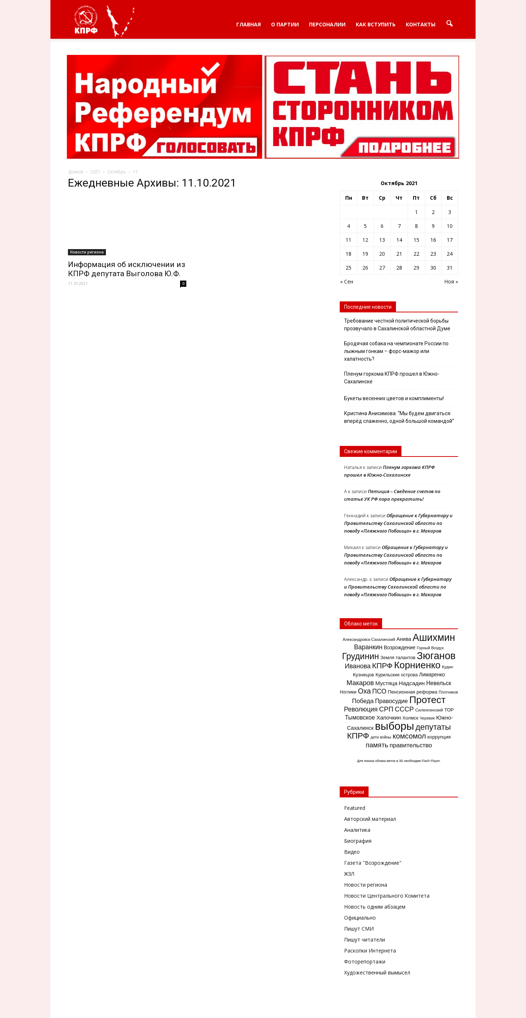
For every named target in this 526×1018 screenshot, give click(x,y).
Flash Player (431, 761)
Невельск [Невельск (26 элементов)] (438, 683)
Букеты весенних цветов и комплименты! (394, 398)
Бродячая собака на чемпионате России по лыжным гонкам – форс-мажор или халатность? (396, 351)
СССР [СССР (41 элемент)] (404, 709)
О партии (285, 24)
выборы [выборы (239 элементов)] (394, 726)
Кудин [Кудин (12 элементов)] (447, 667)
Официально (360, 917)
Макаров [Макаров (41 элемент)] (360, 683)
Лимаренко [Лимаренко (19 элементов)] (432, 674)
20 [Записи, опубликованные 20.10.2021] (382, 253)
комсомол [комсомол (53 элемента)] (409, 736)
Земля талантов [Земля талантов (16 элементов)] (397, 657)
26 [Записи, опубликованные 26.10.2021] (365, 267)
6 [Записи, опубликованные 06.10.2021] (382, 225)
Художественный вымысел (377, 972)
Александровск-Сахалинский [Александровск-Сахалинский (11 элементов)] (369, 639)
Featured (354, 807)
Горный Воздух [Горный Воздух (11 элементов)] (430, 648)
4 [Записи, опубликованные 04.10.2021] (348, 225)
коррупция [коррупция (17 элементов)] (439, 737)
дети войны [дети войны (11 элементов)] (380, 737)
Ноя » (451, 281)
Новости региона (87, 252)
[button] (449, 24)
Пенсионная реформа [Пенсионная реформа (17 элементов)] (412, 692)
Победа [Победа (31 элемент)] (363, 701)
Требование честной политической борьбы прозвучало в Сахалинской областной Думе (397, 324)
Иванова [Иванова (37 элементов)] (358, 666)
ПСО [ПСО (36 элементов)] (379, 691)
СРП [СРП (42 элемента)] (386, 709)
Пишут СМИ (359, 928)
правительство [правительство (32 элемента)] (410, 745)
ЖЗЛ (349, 873)
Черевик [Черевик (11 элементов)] (427, 718)
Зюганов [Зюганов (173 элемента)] (436, 655)
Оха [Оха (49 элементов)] (364, 691)
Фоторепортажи (364, 961)
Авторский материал (370, 818)
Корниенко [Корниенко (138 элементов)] (417, 665)
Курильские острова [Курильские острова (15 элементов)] (397, 674)
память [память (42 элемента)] (377, 745)
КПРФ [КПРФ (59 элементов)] (382, 665)
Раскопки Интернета (370, 950)
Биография (357, 840)
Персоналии (327, 24)
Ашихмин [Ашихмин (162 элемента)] (433, 637)
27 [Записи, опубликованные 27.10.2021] (382, 267)
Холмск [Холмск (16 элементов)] (411, 718)
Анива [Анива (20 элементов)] (403, 639)
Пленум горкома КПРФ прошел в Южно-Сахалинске (391, 377)
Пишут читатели (364, 939)
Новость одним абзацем (374, 906)
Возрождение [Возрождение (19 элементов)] (399, 647)
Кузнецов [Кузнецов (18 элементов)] (363, 674)
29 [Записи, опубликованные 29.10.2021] (416, 267)
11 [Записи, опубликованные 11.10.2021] (348, 239)
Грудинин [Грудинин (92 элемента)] (360, 656)
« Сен (346, 281)
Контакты (420, 24)
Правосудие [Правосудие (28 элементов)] (391, 701)
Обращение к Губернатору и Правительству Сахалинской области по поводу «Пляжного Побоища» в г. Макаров (398, 523)
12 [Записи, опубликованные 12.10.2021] (365, 239)
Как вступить (376, 24)
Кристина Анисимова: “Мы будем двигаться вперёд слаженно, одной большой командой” (399, 417)
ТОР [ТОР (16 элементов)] (449, 710)
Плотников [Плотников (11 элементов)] (448, 692)
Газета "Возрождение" (372, 862)
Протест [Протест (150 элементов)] (427, 699)
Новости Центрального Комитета (387, 895)
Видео (352, 851)
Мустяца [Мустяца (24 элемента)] (386, 683)
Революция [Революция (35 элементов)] (361, 709)
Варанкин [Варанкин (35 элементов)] (368, 647)
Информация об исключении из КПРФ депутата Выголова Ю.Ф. (126, 269)
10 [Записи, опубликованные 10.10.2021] (450, 225)
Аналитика (357, 829)
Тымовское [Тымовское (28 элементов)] (360, 717)
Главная (248, 24)
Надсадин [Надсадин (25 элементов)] (412, 683)
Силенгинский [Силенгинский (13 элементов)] (429, 709)
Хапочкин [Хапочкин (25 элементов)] (388, 717)
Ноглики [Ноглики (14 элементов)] (348, 692)
